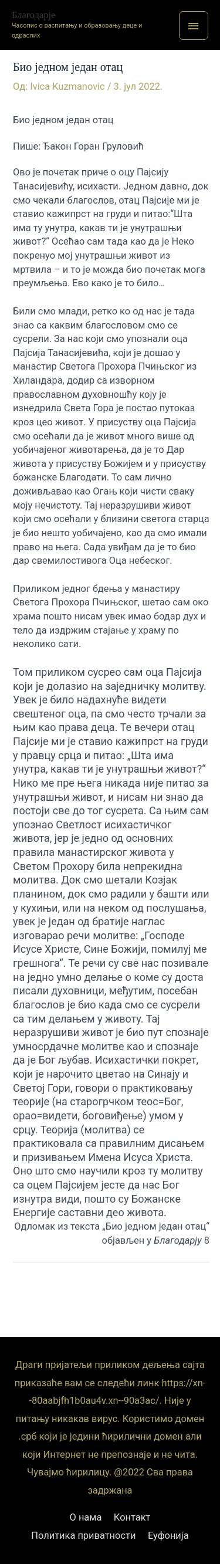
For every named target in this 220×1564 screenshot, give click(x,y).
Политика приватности (83, 1535)
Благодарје (33, 15)
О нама (86, 1517)
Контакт (132, 1517)
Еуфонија (168, 1535)
